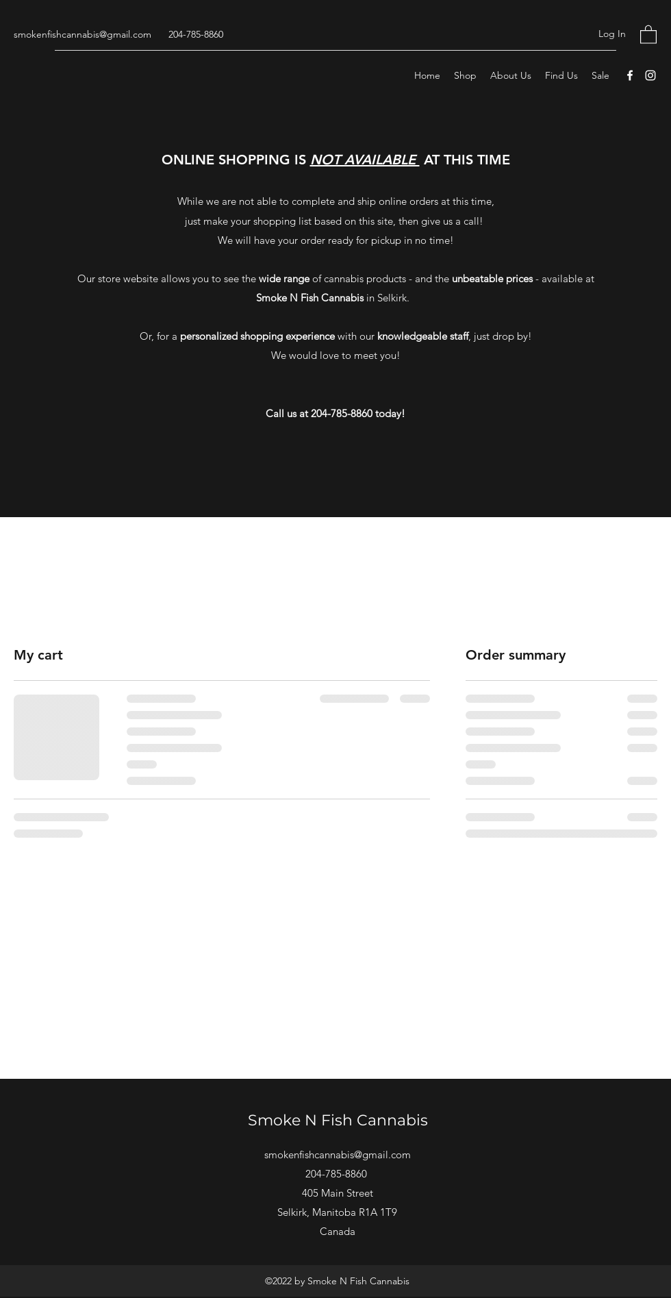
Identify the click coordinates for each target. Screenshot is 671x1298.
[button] (648, 34)
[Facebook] (630, 75)
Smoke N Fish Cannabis (338, 1120)
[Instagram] (650, 75)
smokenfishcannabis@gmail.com (82, 34)
